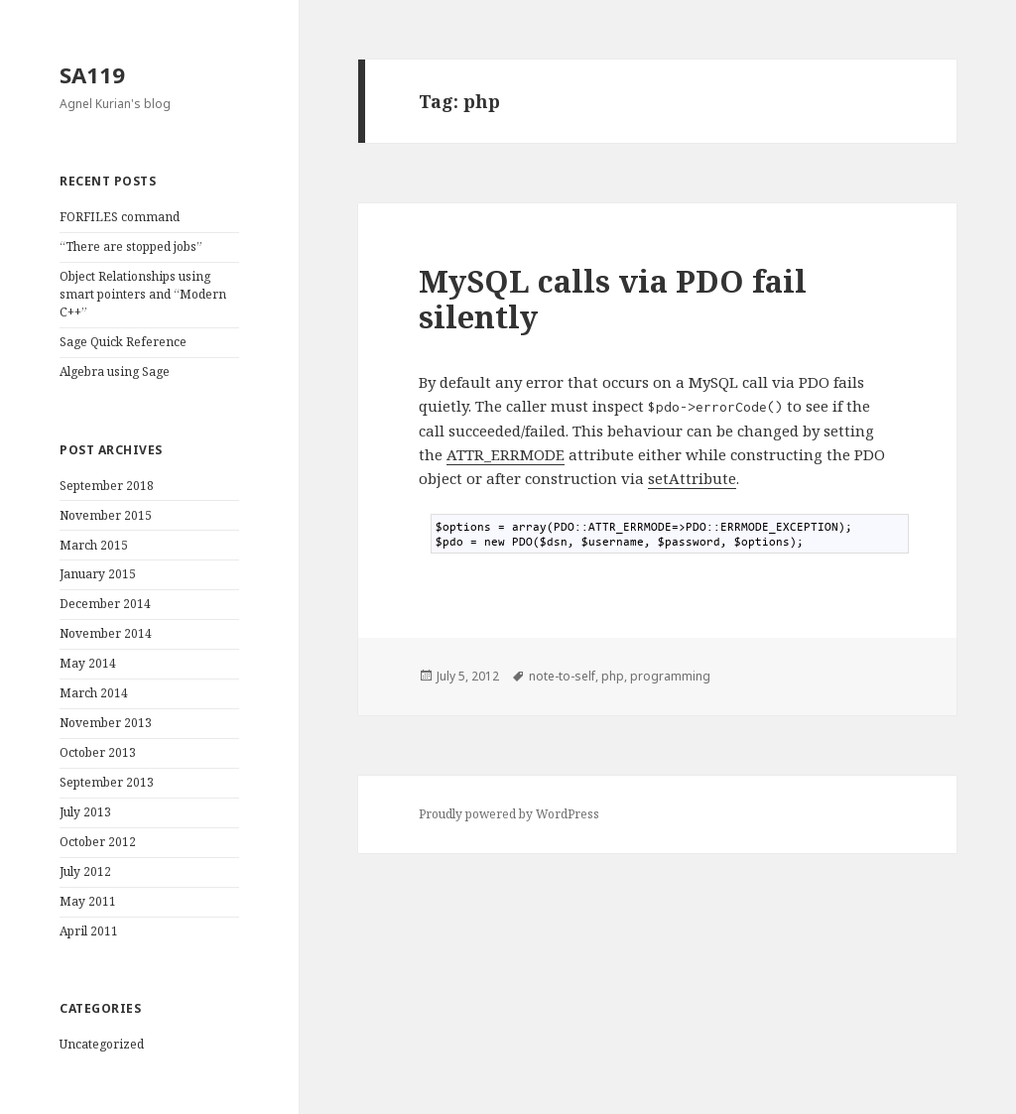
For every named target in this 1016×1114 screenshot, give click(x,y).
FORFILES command (120, 216)
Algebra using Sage (115, 371)
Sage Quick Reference (123, 341)
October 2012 (98, 841)
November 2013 (106, 722)
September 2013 (107, 782)
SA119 (92, 74)
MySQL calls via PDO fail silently (613, 298)
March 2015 (94, 545)
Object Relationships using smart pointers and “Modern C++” (143, 294)
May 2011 (88, 901)
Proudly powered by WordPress (509, 813)
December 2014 (105, 603)
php (612, 676)
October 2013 (98, 752)
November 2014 (106, 633)
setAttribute (692, 478)
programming (670, 676)
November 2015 (106, 515)
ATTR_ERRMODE (505, 454)
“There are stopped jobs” (131, 246)
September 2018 (107, 485)
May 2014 (88, 663)
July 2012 (85, 871)
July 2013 (85, 812)
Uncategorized (102, 1044)
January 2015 (98, 573)
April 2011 (89, 931)
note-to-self (562, 676)
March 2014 (94, 692)
